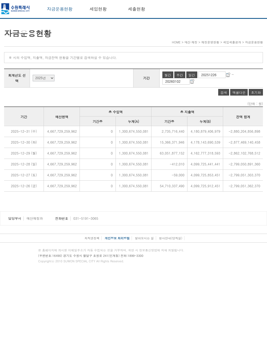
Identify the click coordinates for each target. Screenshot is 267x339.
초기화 (256, 92)
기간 (146, 78)
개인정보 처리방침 (117, 238)
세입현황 (98, 9)
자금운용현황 (59, 9)
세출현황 (136, 9)
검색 (223, 92)
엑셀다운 (238, 92)
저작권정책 (91, 238)
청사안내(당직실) (170, 238)
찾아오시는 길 (144, 238)
